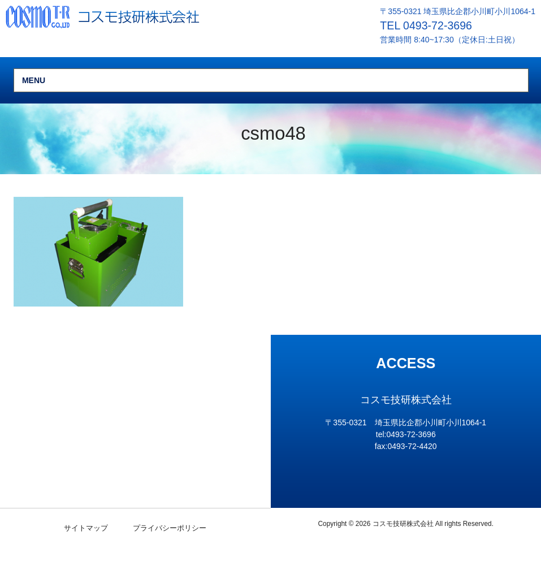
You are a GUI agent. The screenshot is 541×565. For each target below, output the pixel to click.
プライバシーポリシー (169, 528)
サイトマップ (86, 528)
